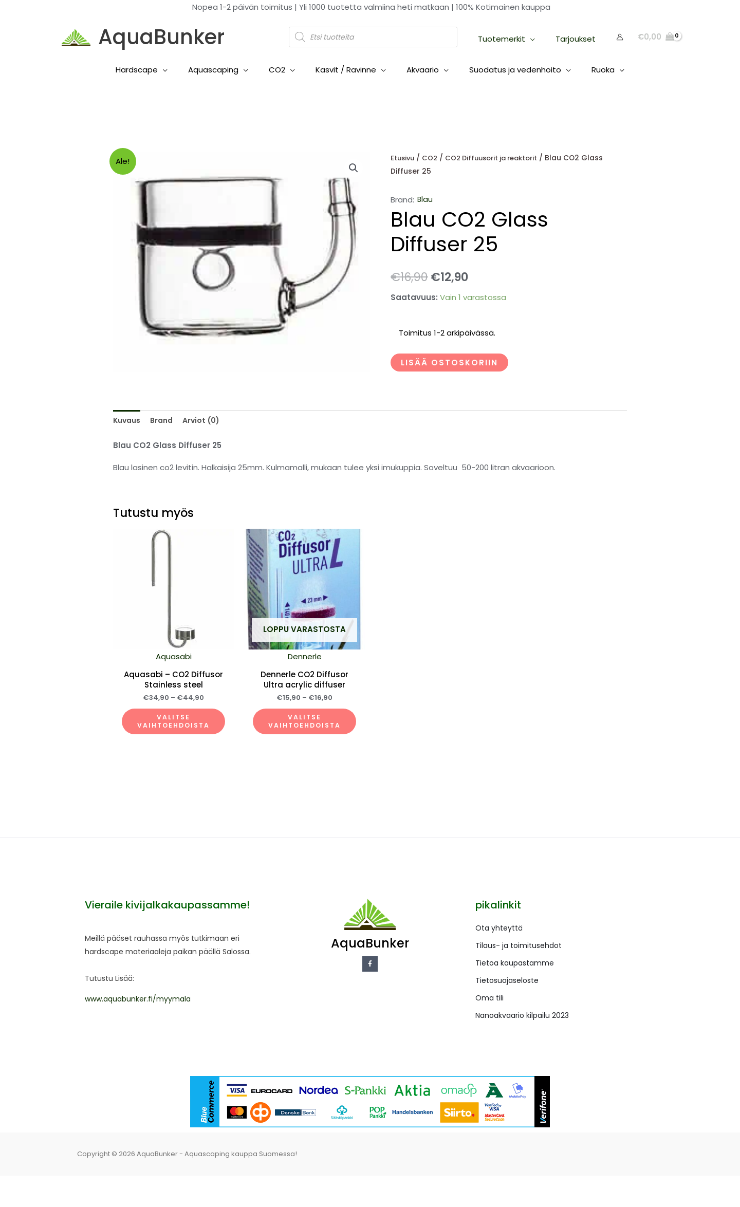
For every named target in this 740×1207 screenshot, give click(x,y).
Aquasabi (181, 673)
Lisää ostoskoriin (449, 362)
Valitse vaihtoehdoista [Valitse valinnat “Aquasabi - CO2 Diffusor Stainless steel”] (181, 745)
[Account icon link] (619, 37)
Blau (425, 199)
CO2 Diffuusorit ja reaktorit (497, 158)
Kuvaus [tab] (128, 420)
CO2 (432, 158)
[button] (353, 168)
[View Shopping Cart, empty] (656, 37)
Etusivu (403, 158)
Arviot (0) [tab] (207, 420)
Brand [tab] (165, 420)
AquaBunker (161, 37)
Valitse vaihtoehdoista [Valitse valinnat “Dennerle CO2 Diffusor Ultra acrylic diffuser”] (328, 745)
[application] (538, 38)
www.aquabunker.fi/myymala (138, 1030)
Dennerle (328, 673)
